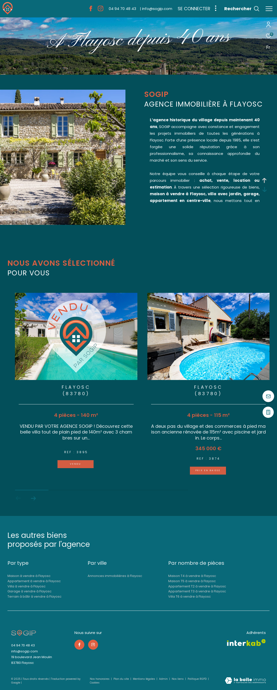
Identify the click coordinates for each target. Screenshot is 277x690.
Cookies (95, 682)
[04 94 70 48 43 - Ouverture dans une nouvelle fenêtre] (122, 8)
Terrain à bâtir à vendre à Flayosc (34, 596)
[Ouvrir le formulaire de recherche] (241, 8)
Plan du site (121, 679)
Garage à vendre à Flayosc (29, 591)
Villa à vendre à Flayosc (26, 586)
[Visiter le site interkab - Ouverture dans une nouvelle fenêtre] (246, 642)
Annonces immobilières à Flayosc (115, 575)
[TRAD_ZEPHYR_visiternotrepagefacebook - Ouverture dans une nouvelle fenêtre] (90, 9)
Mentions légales (144, 679)
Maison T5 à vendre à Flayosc (192, 581)
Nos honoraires (100, 679)
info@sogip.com (24, 651)
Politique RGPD (197, 679)
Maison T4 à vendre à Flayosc (192, 575)
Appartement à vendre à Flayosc (34, 581)
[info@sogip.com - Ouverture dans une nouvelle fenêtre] (156, 8)
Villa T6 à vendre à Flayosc (189, 596)
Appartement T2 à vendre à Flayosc (197, 586)
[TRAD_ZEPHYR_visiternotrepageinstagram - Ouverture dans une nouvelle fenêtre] (100, 9)
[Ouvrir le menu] (269, 8)
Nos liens (178, 679)
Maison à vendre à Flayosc (29, 575)
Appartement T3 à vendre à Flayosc (197, 591)
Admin (163, 679)
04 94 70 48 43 (23, 645)
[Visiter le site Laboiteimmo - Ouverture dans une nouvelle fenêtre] (245, 681)
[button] (33, 498)
